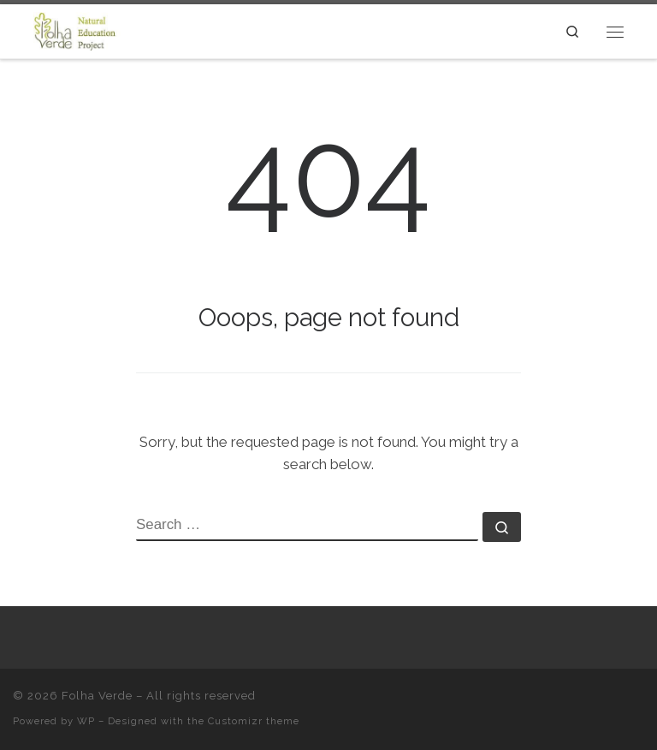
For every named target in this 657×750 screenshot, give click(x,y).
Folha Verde (97, 695)
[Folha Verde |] (81, 29)
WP (86, 721)
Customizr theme (253, 721)
